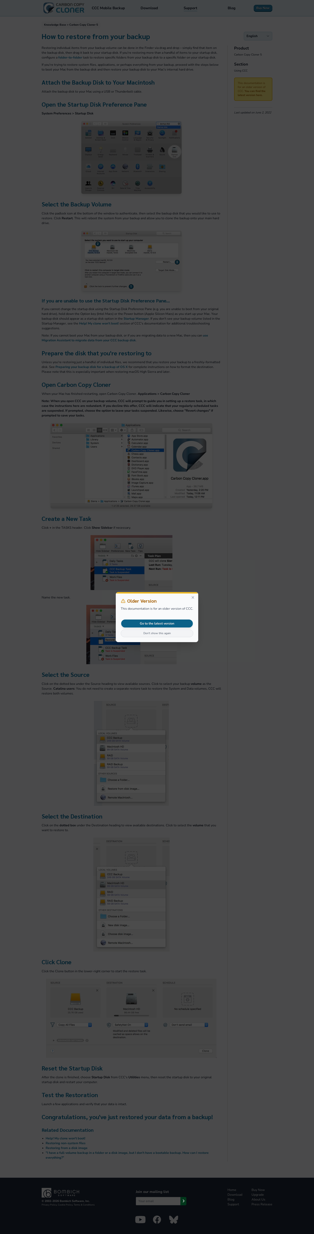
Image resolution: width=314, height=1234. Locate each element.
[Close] (193, 597)
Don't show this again (157, 633)
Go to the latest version (157, 623)
